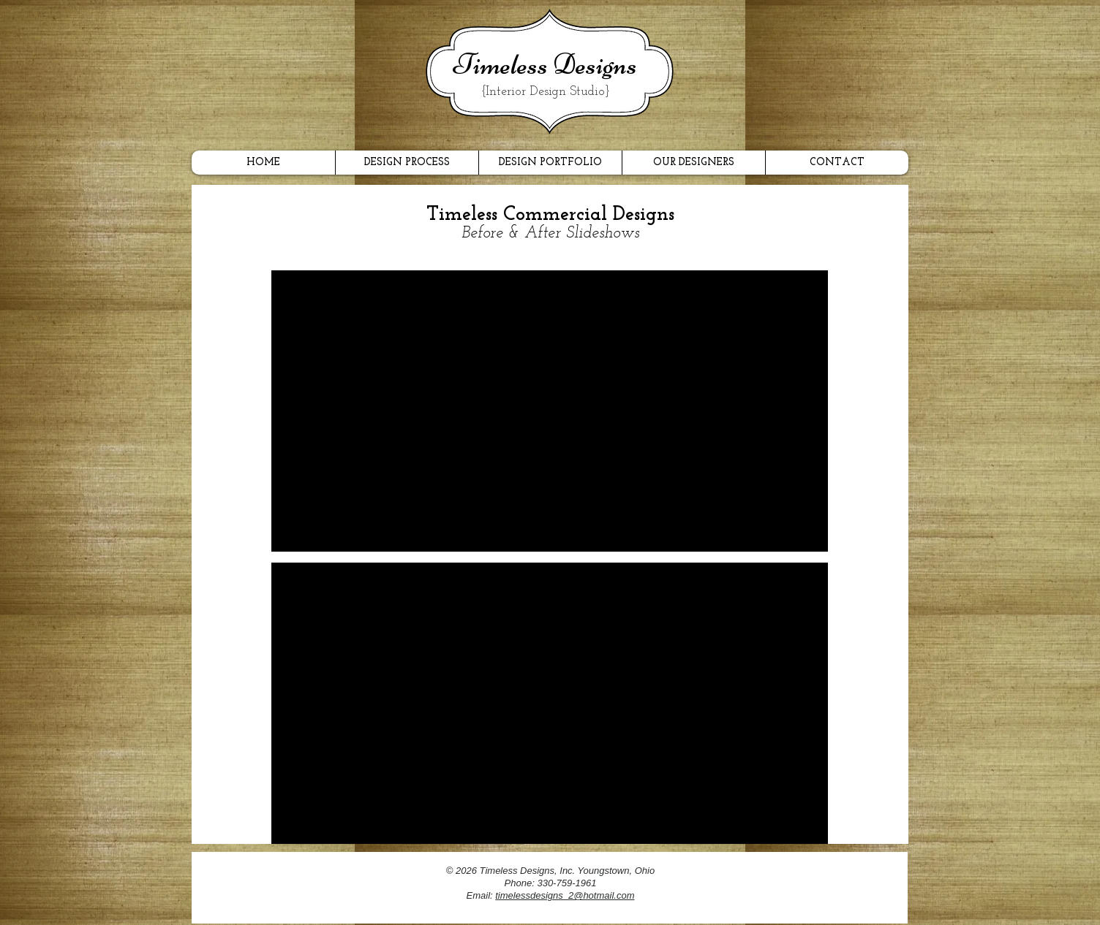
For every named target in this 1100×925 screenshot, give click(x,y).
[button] (549, 411)
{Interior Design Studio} (545, 92)
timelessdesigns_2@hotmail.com (564, 895)
